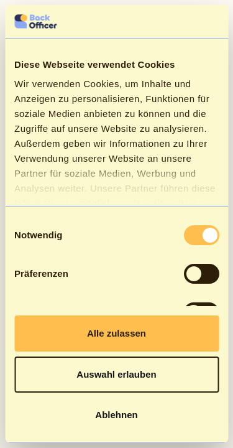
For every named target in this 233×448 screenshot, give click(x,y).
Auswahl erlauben (116, 374)
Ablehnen (116, 414)
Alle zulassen (116, 333)
